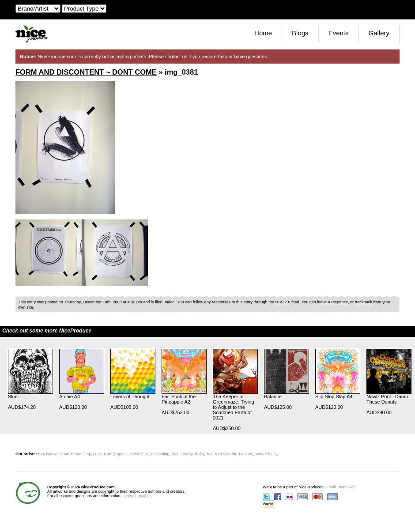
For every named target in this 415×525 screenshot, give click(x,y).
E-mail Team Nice (339, 487)
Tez (209, 454)
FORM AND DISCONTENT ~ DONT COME (86, 72)
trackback (363, 302)
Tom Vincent (225, 454)
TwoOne (245, 454)
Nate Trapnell (116, 454)
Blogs (300, 33)
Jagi (87, 454)
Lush (97, 454)
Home (263, 33)
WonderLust (265, 454)
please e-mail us (137, 496)
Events (338, 33)
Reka (199, 454)
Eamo (76, 454)
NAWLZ (136, 454)
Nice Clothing (158, 454)
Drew (64, 454)
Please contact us (168, 56)
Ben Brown (47, 454)
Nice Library (182, 454)
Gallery (378, 33)
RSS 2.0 (282, 302)
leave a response (332, 302)
